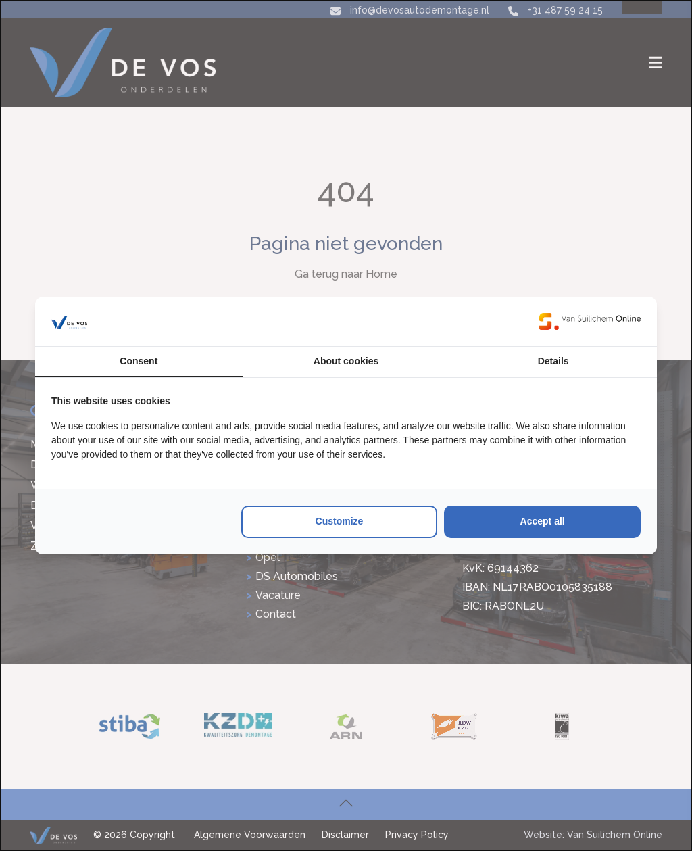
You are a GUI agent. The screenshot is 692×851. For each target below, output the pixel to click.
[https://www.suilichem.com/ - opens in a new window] (590, 321)
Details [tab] (553, 361)
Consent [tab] (138, 361)
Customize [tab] (340, 521)
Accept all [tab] (542, 521)
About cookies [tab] (346, 361)
